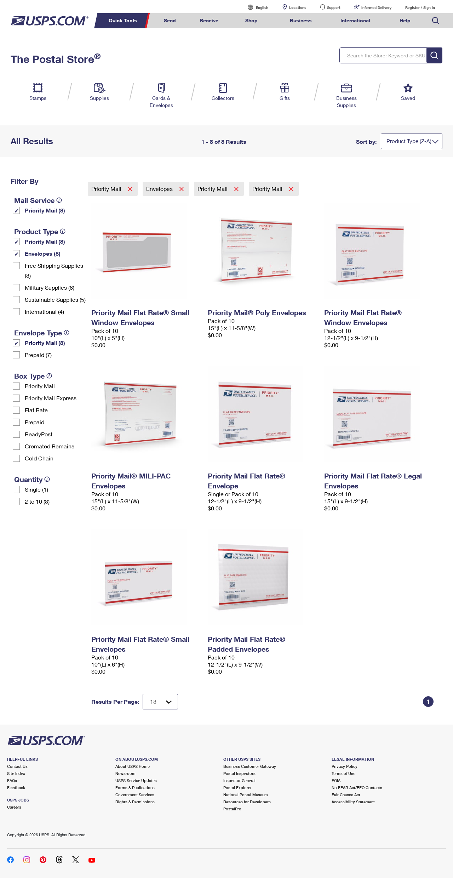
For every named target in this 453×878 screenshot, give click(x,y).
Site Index (16, 773)
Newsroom (125, 773)
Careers (14, 807)
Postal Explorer (237, 787)
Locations (297, 7)
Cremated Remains (49, 446)
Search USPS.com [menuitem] (436, 20)
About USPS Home (132, 766)
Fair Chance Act (346, 794)
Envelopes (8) (43, 253)
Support (333, 7)
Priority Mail (40, 386)
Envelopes (160, 188)
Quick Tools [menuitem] (123, 20)
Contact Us (17, 766)
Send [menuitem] (170, 20)
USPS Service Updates (136, 780)
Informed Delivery (376, 7)
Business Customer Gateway (249, 766)
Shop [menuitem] (251, 20)
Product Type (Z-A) (408, 141)
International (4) (44, 311)
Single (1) (36, 489)
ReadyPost (38, 434)
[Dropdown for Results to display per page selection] (160, 701)
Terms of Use (343, 773)
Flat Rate (36, 410)
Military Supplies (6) (49, 287)
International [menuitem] (355, 20)
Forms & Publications (135, 787)
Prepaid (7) (38, 354)
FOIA (336, 780)
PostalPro (232, 808)
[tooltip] (59, 200)
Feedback (16, 787)
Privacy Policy (344, 766)
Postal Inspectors (239, 773)
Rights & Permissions (135, 801)
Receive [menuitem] (209, 20)
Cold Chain (39, 458)
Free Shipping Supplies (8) (54, 270)
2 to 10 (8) (37, 501)
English (254, 7)
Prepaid (34, 422)
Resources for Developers (247, 801)
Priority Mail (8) (45, 210)
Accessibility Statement (353, 801)
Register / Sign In (420, 7)
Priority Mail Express (50, 398)
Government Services (134, 794)
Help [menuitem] (405, 20)
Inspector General (239, 780)
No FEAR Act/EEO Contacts (357, 787)
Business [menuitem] (301, 20)
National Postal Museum (245, 794)
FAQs (12, 780)
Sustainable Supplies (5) (55, 299)
